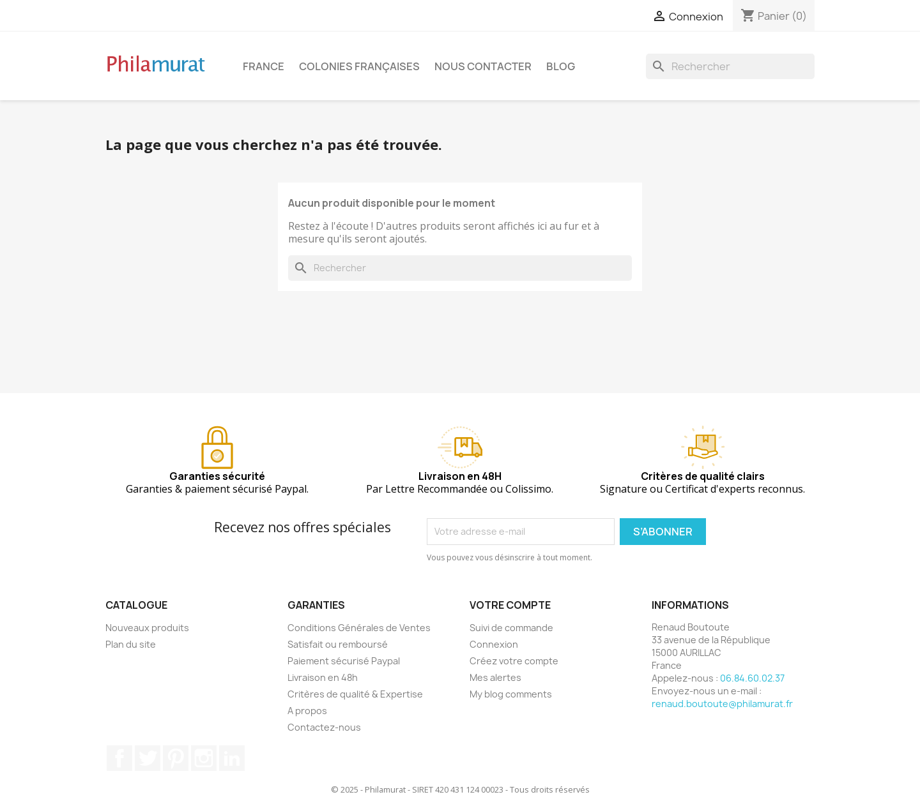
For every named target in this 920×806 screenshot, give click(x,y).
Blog (560, 66)
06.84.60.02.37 (752, 678)
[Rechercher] (730, 66)
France (263, 66)
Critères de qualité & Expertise (355, 694)
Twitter (147, 758)
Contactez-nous (324, 727)
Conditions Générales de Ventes (359, 628)
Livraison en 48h (323, 677)
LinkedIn (232, 758)
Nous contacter (483, 66)
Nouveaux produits (147, 628)
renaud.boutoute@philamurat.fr (722, 704)
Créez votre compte (514, 661)
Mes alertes (495, 677)
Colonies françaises (359, 66)
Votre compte (510, 605)
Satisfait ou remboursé (338, 644)
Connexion (494, 644)
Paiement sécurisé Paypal (344, 661)
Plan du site (130, 644)
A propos (307, 711)
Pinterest (175, 758)
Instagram (204, 758)
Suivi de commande (511, 628)
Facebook (119, 758)
